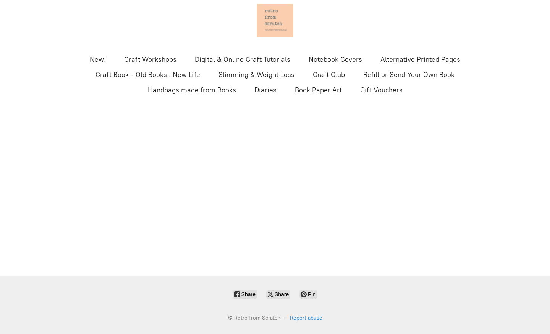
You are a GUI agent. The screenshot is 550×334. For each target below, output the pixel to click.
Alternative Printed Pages (420, 59)
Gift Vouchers (381, 90)
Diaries (265, 90)
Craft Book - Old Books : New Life (147, 75)
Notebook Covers (335, 59)
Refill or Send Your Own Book (409, 75)
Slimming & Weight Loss (256, 75)
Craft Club (329, 75)
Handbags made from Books (192, 90)
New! (98, 59)
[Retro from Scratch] (275, 20)
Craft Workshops (150, 59)
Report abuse (306, 318)
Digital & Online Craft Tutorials (242, 59)
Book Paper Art (318, 90)
